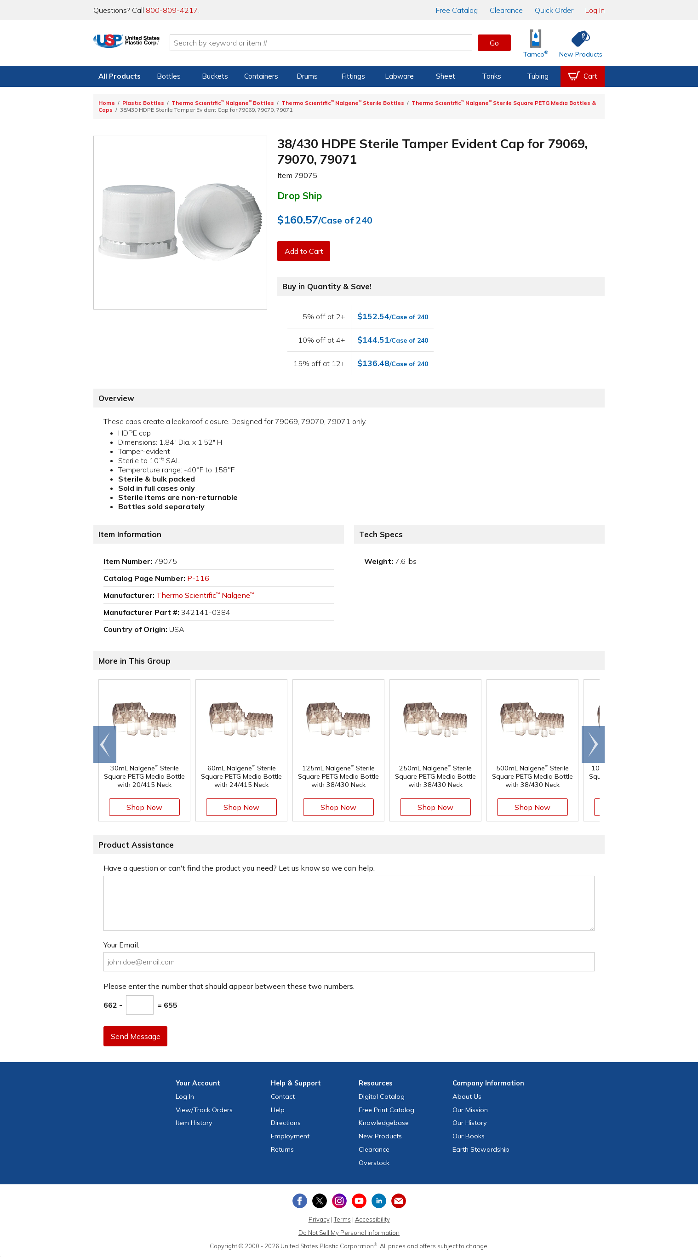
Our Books (468, 1136)
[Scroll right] (593, 744)
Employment (290, 1136)
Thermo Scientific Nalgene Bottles (223, 102)
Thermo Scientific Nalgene (205, 595)
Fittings (353, 76)
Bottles (169, 76)
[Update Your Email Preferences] (398, 1201)
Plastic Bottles (143, 102)
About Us (466, 1096)
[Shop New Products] (577, 43)
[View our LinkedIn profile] (379, 1201)
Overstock (374, 1163)
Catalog (457, 10)
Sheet (445, 76)
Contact (283, 1096)
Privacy (319, 1219)
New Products (380, 1136)
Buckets (215, 76)
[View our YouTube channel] (359, 1201)
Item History (194, 1123)
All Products (119, 76)
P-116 (198, 578)
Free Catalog (386, 1110)
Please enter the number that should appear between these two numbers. (229, 986)
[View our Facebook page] (300, 1201)
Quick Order (554, 10)
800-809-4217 (172, 10)
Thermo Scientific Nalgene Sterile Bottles (342, 102)
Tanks (491, 76)
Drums (307, 76)
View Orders (204, 1110)
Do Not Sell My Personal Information (349, 1232)
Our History (469, 1123)
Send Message (136, 1036)
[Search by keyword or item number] (342, 42)
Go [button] (494, 42)
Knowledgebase (384, 1123)
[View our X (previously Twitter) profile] (319, 1201)
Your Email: (121, 944)
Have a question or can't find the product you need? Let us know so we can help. (239, 867)
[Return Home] (147, 44)
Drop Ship (299, 195)
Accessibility (372, 1219)
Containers (261, 76)
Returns (282, 1149)
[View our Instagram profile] (339, 1201)
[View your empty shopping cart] (583, 76)
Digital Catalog (382, 1096)
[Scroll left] (104, 744)
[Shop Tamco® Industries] (535, 43)
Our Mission (470, 1110)
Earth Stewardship (480, 1149)
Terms (342, 1219)
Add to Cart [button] (304, 251)
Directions (286, 1123)
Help (278, 1110)
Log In (595, 10)
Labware (399, 76)
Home (106, 102)
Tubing (538, 76)
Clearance (506, 10)
